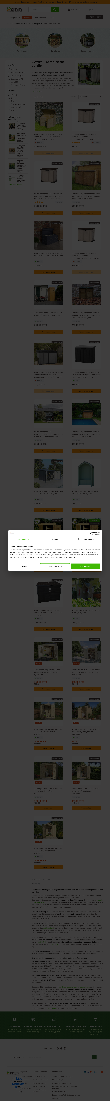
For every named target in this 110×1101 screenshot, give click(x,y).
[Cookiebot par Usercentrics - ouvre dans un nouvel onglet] (91, 533)
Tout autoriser (85, 566)
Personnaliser (55, 566)
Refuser (25, 566)
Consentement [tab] (23, 539)
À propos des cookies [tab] (86, 539)
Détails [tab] (55, 539)
